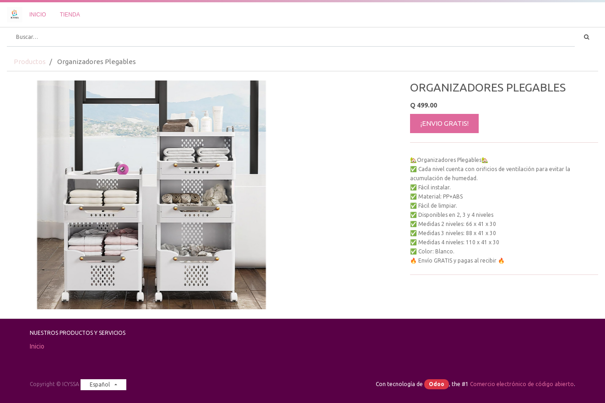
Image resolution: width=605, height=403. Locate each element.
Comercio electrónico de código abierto (522, 384)
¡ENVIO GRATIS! (445, 123)
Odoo (436, 384)
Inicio (37, 346)
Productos (30, 61)
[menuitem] (37, 14)
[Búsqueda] (586, 37)
